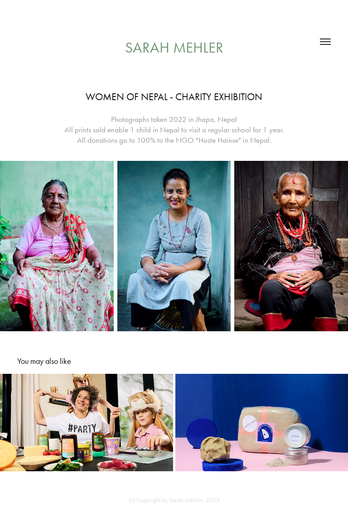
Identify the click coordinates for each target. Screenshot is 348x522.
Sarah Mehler (174, 47)
